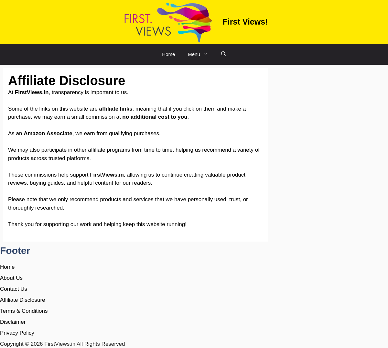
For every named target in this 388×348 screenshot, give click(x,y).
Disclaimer (13, 322)
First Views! (245, 21)
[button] (223, 54)
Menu (201, 54)
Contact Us (13, 289)
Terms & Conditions (24, 311)
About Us (11, 278)
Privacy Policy (17, 333)
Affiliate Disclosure (22, 300)
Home (168, 54)
